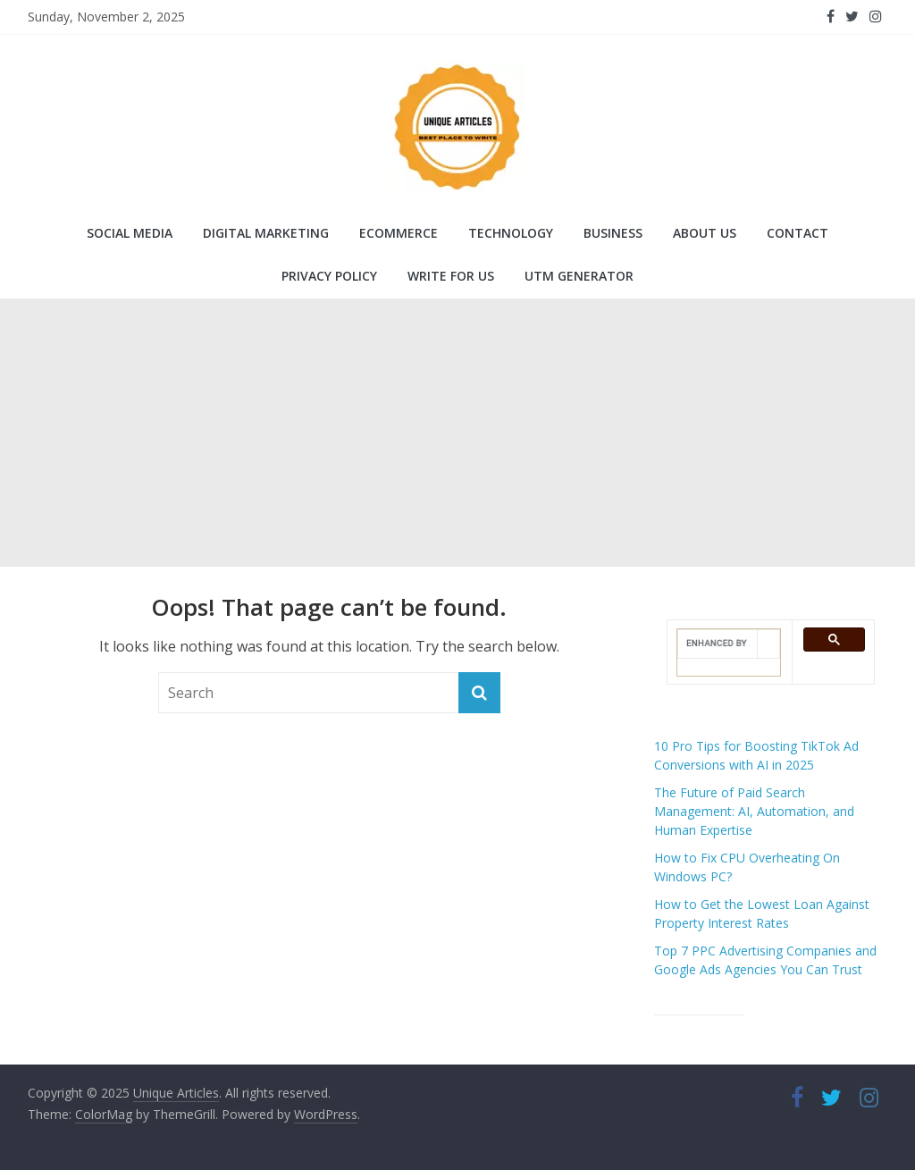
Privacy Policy (329, 275)
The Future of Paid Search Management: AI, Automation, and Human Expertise (754, 811)
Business (612, 232)
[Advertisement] (457, 432)
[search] (718, 643)
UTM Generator (579, 275)
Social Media (129, 232)
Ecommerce (398, 232)
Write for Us (450, 275)
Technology (510, 232)
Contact (797, 232)
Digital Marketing (266, 232)
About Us (704, 232)
